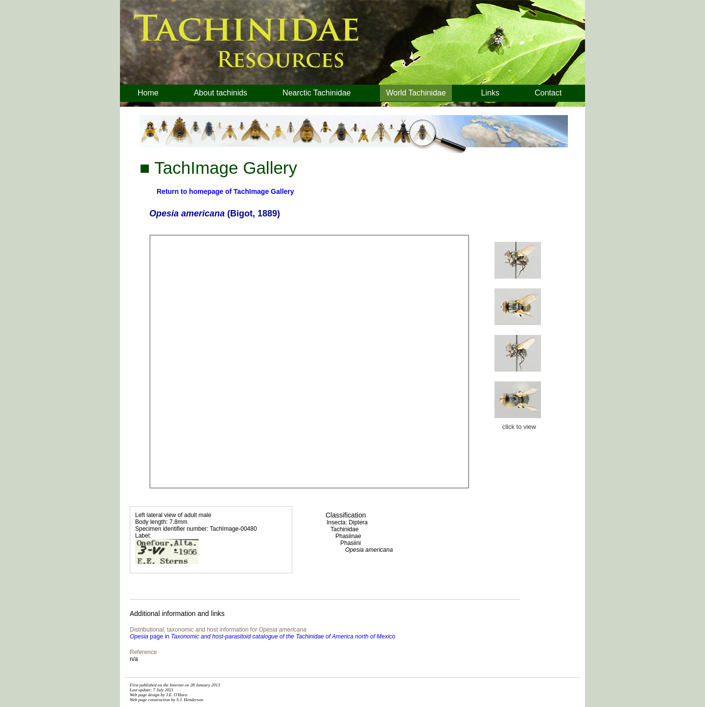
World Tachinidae (416, 93)
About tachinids (220, 93)
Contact (548, 93)
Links (490, 93)
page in (262, 636)
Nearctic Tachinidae (316, 93)
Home (148, 93)
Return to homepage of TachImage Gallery (225, 191)
